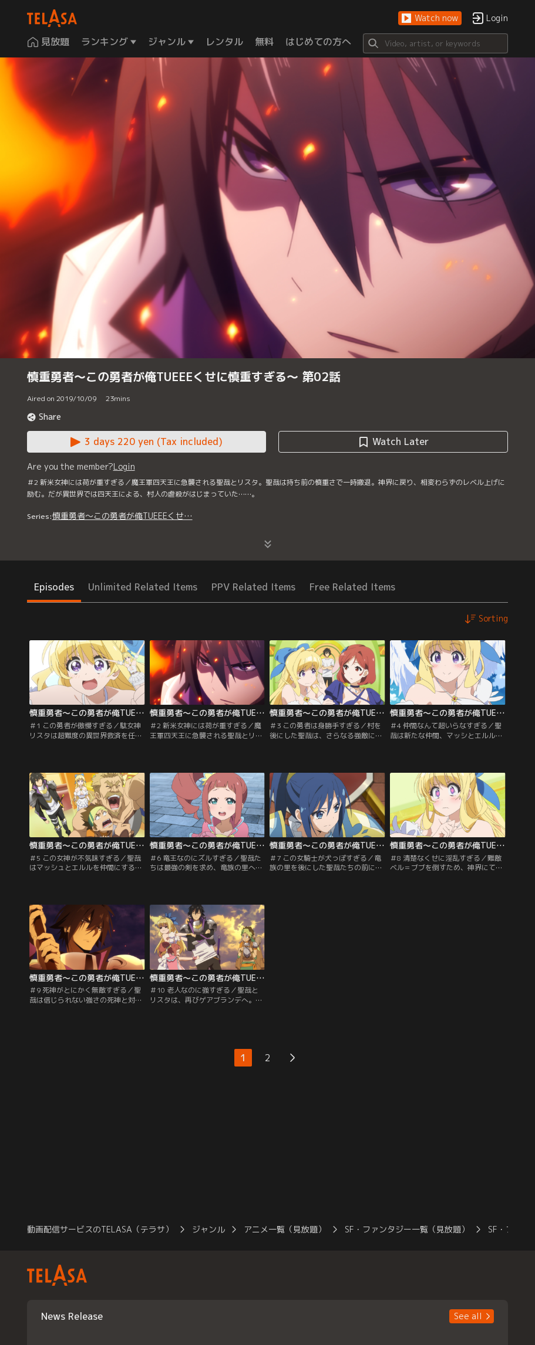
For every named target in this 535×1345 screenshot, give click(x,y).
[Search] (436, 43)
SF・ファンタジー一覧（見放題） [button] (407, 1229)
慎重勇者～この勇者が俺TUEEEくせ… (122, 515)
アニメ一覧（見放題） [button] (285, 1229)
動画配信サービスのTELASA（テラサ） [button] (100, 1229)
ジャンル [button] (208, 1229)
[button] (430, 18)
